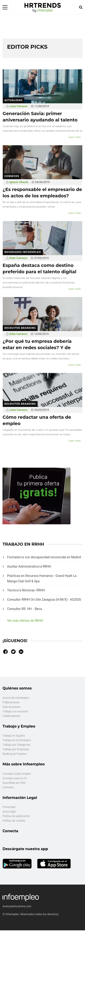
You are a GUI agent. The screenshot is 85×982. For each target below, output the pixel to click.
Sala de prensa (11, 707)
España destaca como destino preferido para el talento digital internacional (39, 272)
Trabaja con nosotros (15, 711)
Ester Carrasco (18, 258)
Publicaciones (10, 702)
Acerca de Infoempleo (15, 697)
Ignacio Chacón (19, 182)
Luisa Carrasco (19, 106)
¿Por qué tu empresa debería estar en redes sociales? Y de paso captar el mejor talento (37, 348)
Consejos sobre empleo (16, 773)
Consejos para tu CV (14, 778)
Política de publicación (16, 816)
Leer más (74, 137)
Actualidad (14, 100)
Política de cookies (13, 820)
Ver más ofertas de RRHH (25, 620)
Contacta (7, 787)
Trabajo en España (13, 735)
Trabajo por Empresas (15, 749)
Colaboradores (11, 716)
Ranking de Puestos (14, 753)
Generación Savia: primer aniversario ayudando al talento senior (40, 120)
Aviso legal (9, 811)
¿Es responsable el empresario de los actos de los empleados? (42, 192)
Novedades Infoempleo (23, 252)
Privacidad (8, 807)
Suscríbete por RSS (14, 782)
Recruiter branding (20, 328)
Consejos (12, 176)
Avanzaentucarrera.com (16, 906)
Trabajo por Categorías (16, 744)
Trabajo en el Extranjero (16, 740)
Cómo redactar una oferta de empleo (37, 420)
